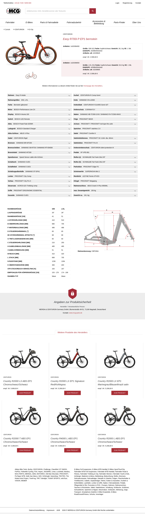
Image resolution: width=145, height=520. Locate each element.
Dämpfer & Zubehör (104, 478)
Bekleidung (99, 476)
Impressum (50, 510)
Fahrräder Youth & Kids (121, 474)
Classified (54, 469)
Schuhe (92, 494)
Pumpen (105, 485)
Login (117, 3)
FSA (35, 471)
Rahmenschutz (120, 485)
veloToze (64, 478)
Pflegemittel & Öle (80, 485)
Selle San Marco (32, 476)
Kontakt (138, 3)
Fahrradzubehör (74, 22)
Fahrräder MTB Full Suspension (85, 471)
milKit (34, 474)
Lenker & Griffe (97, 483)
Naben (105, 483)
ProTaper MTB (20, 476)
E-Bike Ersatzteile (104, 492)
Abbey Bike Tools (21, 469)
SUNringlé (46, 476)
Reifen (116, 476)
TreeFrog (32, 478)
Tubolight (43, 478)
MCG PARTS (19, 474)
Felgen (114, 478)
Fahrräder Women (105, 474)
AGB (58, 510)
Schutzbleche (79, 490)
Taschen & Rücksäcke (82, 487)
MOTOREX (41, 474)
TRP (38, 478)
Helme (103, 481)
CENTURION (37, 469)
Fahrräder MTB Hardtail (106, 471)
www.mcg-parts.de (75, 313)
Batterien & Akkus (88, 476)
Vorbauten (111, 490)
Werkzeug (119, 490)
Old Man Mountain (52, 474)
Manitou (67, 471)
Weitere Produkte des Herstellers (72, 332)
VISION (17, 481)
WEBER (24, 481)
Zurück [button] (7, 29)
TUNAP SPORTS (54, 478)
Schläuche (117, 487)
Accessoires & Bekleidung (98, 22)
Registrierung (127, 3)
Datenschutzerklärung (36, 510)
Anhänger (77, 476)
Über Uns (136, 22)
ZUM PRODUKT (25, 393)
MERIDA (28, 474)
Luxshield (59, 471)
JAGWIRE (47, 471)
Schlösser (125, 487)
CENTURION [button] (18, 29)
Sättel (93, 487)
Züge (126, 490)
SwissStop (54, 476)
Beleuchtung (108, 476)
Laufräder (87, 483)
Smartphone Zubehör (89, 492)
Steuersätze (103, 490)
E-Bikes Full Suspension (82, 469)
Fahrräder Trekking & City (89, 474)
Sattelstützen (100, 487)
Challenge (47, 469)
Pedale (122, 483)
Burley (30, 469)
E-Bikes (29, 22)
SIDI (39, 476)
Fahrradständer (114, 483)
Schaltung (109, 487)
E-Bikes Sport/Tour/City (116, 469)
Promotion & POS (94, 485)
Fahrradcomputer (80, 478)
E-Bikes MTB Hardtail (100, 469)
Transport (77, 492)
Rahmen (111, 485)
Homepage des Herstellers (93, 86)
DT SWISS (63, 469)
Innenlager (99, 494)
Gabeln (87, 481)
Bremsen (122, 476)
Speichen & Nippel (91, 490)
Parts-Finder (119, 22)
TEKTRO (62, 476)
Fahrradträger (92, 478)
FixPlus (17, 471)
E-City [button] (30, 29)
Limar (54, 471)
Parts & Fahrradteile (49, 22)
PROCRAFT (63, 474)
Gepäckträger (95, 481)
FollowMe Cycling (27, 471)
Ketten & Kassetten (113, 481)
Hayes (40, 471)
